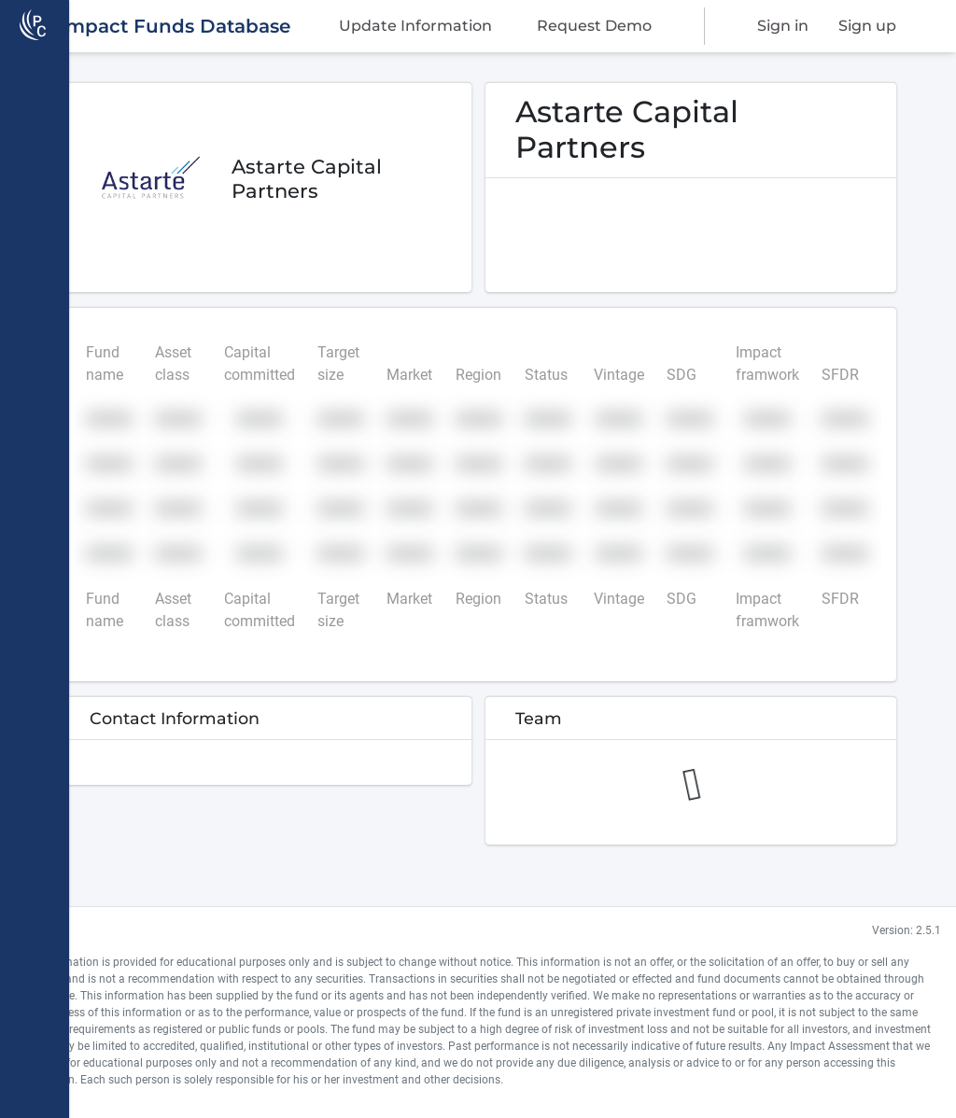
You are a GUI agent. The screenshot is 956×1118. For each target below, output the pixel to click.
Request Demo (596, 31)
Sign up (862, 31)
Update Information (427, 31)
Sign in (789, 31)
